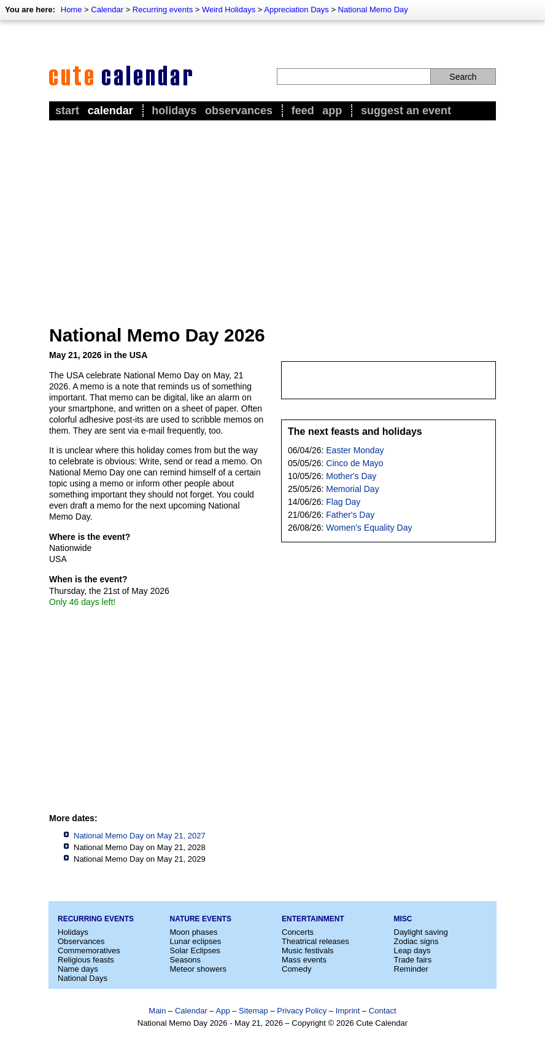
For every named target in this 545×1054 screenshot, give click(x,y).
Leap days (412, 950)
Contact (382, 1010)
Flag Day (343, 502)
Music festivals (308, 950)
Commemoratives (89, 950)
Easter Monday (355, 450)
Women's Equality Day (369, 528)
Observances (238, 110)
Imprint (348, 1010)
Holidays (174, 110)
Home (71, 9)
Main (157, 1010)
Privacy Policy (302, 1010)
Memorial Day (352, 489)
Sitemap (253, 1010)
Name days (78, 969)
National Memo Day (373, 9)
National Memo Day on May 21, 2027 (140, 835)
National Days (82, 978)
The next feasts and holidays (355, 431)
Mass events (304, 959)
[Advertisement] (272, 216)
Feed (303, 110)
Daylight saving (421, 932)
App (332, 110)
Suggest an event (406, 110)
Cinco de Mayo (354, 463)
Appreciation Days (296, 9)
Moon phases (194, 932)
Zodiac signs (416, 941)
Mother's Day (351, 476)
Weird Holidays (228, 9)
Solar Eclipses (195, 950)
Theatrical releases (315, 941)
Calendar (107, 9)
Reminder (411, 969)
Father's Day (350, 515)
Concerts (298, 932)
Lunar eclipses (196, 941)
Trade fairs (413, 959)
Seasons (185, 959)
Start (67, 110)
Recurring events (163, 9)
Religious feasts (86, 959)
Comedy (296, 969)
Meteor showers (198, 969)
